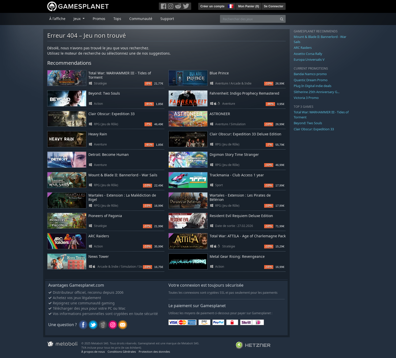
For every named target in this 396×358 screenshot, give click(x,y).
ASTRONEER (220, 113)
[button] (230, 5)
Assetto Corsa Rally (308, 53)
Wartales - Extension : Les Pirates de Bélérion (240, 197)
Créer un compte (213, 6)
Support (167, 18)
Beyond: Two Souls (104, 93)
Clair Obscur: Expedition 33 (111, 113)
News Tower (98, 256)
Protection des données (154, 351)
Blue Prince (219, 73)
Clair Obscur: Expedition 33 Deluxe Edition (245, 134)
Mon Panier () (248, 6)
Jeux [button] (77, 18)
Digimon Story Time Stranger (234, 154)
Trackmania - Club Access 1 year (237, 175)
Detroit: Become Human (108, 154)
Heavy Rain (97, 134)
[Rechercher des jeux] (249, 19)
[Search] (282, 19)
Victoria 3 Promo (306, 97)
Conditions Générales (122, 351)
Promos (99, 18)
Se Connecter (273, 6)
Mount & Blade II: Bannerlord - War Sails (122, 175)
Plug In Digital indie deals (312, 85)
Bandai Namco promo (310, 74)
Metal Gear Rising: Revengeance (237, 256)
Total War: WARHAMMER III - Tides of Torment (119, 75)
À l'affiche (57, 18)
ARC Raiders (98, 236)
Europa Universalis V (309, 59)
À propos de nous (93, 351)
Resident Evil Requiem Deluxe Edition (241, 215)
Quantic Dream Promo (311, 80)
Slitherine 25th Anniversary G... (316, 92)
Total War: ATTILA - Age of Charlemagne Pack (248, 236)
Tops (117, 18)
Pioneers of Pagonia (105, 215)
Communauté (140, 18)
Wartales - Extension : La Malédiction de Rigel (122, 197)
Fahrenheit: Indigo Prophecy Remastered (244, 93)
